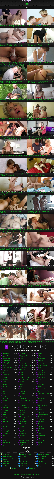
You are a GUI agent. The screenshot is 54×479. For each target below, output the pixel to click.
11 (39, 347)
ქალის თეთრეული (43, 393)
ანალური (22, 372)
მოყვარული (6, 370)
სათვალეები (6, 431)
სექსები (13, 468)
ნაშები (4, 365)
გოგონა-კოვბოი (42, 365)
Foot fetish (41, 440)
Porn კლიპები (24, 456)
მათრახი (5, 414)
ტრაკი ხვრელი (7, 433)
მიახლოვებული (42, 405)
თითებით (23, 384)
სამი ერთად (6, 374)
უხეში (21, 445)
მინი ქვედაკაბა (24, 442)
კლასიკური (41, 428)
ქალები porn (6, 463)
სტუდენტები (41, 398)
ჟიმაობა (40, 461)
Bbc (39, 391)
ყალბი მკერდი (24, 440)
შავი (21, 388)
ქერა (21, 358)
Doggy (22, 360)
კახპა (21, 374)
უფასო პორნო (42, 456)
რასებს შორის (6, 393)
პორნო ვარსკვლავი (43, 388)
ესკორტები (6, 466)
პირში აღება (6, 353)
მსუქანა (40, 442)
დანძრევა (23, 393)
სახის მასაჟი (41, 410)
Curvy (39, 407)
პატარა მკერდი (7, 358)
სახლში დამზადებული (26, 377)
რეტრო (40, 400)
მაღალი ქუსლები (43, 414)
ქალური (5, 440)
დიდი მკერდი (6, 360)
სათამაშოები (41, 374)
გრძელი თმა (41, 435)
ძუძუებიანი (5, 356)
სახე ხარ (5, 426)
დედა (4, 403)
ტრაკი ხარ (23, 405)
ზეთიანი (40, 417)
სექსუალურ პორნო (43, 454)
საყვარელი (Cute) (7, 367)
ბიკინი (40, 438)
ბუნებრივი (5, 379)
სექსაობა (22, 353)
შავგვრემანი (23, 356)
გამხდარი (41, 386)
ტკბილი (22, 391)
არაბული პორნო (7, 456)
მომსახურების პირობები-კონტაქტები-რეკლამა (27, 474)
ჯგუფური (5, 419)
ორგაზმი (22, 412)
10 (35, 347)
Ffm (39, 424)
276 (43, 347)
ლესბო (40, 403)
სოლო (4, 381)
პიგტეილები (23, 421)
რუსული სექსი (6, 461)
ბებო (39, 445)
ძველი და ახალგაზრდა (26, 419)
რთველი (5, 400)
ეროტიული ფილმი (25, 407)
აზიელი (5, 372)
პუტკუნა (40, 433)
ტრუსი (22, 381)
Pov (39, 381)
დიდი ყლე (41, 384)
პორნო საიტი (24, 459)
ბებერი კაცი (41, 412)
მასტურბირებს (24, 370)
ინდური (22, 435)
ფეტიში (22, 431)
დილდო (22, 403)
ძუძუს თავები (6, 442)
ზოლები (5, 396)
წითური (5, 384)
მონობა (40, 426)
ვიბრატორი (6, 417)
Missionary (41, 363)
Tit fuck (22, 428)
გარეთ (22, 386)
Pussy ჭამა (23, 424)
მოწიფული (6, 410)
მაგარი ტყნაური (42, 463)
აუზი (4, 445)
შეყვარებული (42, 377)
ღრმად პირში (24, 379)
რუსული (5, 412)
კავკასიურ (23, 410)
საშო (39, 367)
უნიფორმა (23, 433)
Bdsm (4, 428)
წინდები (22, 426)
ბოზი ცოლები (6, 405)
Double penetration (25, 417)
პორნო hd (41, 459)
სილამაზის (23, 367)
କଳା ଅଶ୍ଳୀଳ (32, 468)
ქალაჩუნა (5, 398)
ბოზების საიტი (42, 466)
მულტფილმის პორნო (8, 459)
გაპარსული (23, 363)
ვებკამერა (41, 421)
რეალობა (41, 419)
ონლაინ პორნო (24, 461)
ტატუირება (23, 398)
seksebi (27, 1)
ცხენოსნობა (41, 358)
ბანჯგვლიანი (6, 377)
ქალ (21, 396)
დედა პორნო (6, 454)
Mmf (39, 396)
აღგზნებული (41, 372)
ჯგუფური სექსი (24, 414)
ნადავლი (40, 360)
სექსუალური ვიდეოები (26, 454)
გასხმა (4, 391)
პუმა (4, 435)
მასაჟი (4, 438)
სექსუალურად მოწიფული (26, 365)
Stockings (40, 370)
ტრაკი (40, 356)
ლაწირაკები (6, 363)
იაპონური (5, 386)
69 (38, 431)
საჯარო (22, 438)
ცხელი (40, 379)
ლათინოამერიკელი (25, 400)
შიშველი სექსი (24, 463)
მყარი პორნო (24, 466)
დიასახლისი (6, 407)
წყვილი (5, 388)
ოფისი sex (5, 421)
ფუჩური (40, 353)
